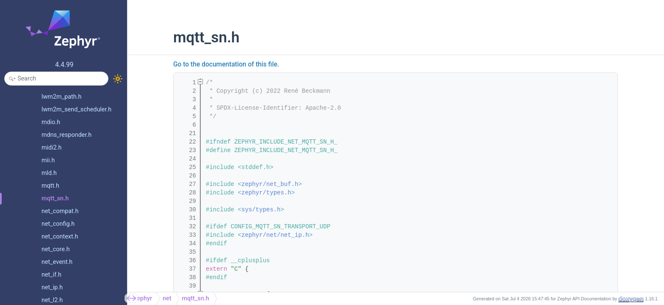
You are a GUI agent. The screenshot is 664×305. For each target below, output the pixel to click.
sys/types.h (260, 209)
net (167, 298)
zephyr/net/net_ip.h (275, 235)
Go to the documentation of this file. (226, 64)
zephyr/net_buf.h (269, 184)
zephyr (143, 298)
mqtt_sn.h (195, 298)
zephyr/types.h (266, 192)
